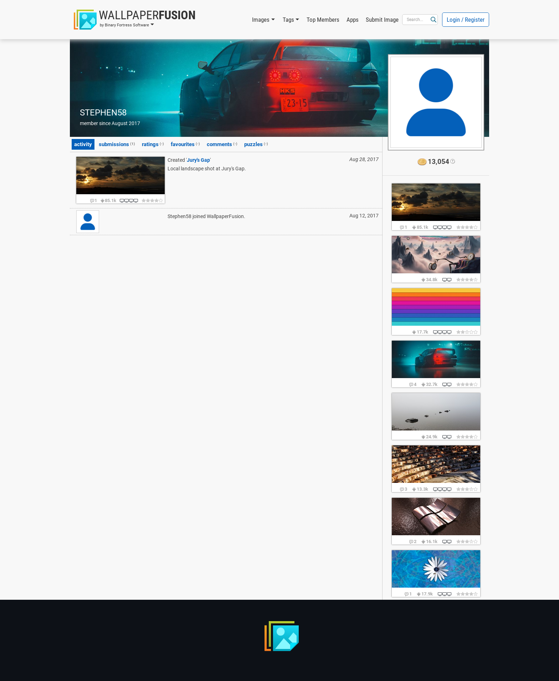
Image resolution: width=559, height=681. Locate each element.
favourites (185, 144)
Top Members (323, 19)
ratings (153, 144)
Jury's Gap (198, 160)
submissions (117, 144)
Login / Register (465, 19)
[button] (135, 19)
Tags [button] (288, 19)
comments (222, 144)
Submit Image (382, 19)
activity (83, 144)
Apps (353, 19)
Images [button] (261, 19)
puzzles (256, 144)
